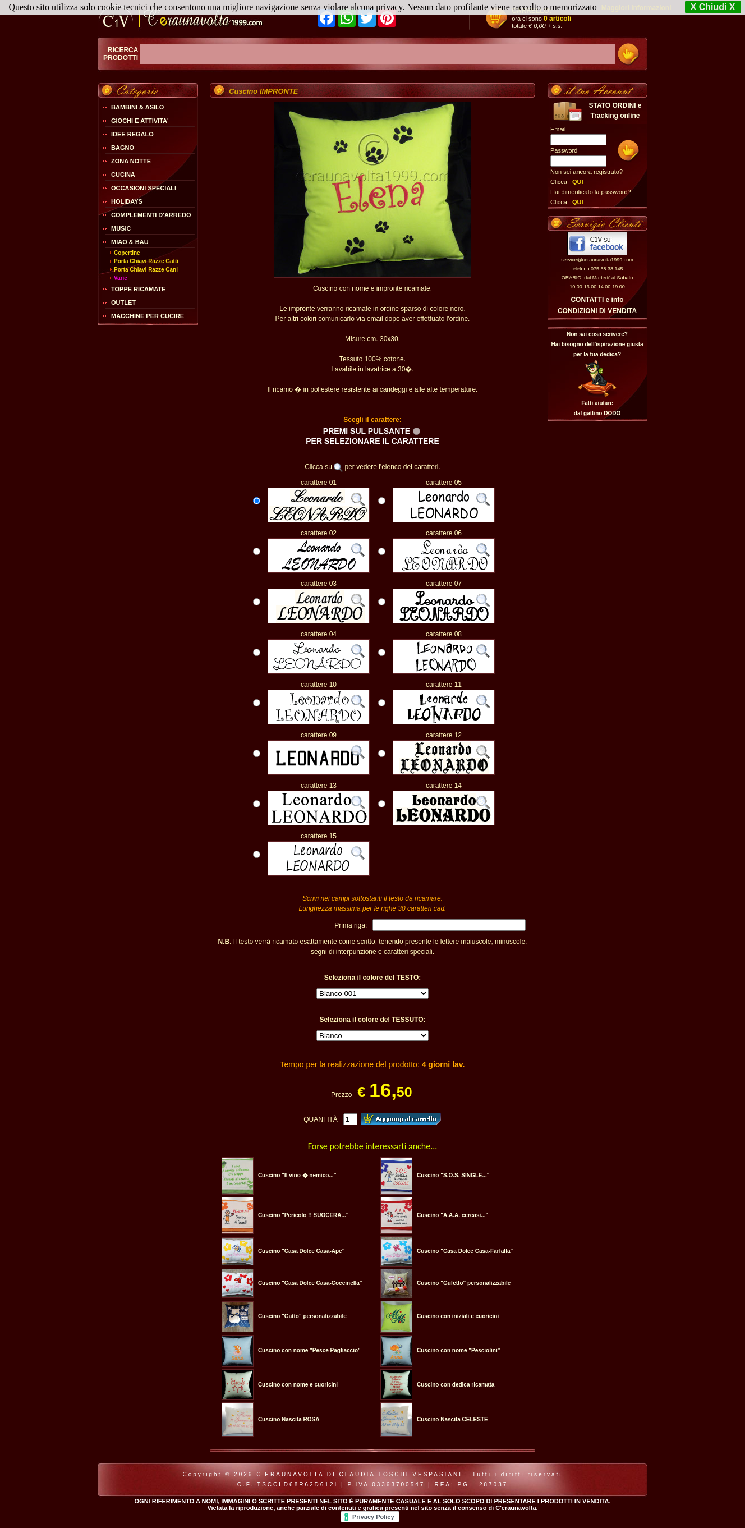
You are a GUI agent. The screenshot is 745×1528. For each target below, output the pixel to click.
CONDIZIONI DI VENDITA (597, 311)
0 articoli (557, 18)
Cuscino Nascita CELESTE (452, 1419)
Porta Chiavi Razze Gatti (146, 261)
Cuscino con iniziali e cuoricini (458, 1316)
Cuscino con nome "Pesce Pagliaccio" (309, 1350)
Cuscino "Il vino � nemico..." (297, 1175)
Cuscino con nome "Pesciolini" (458, 1350)
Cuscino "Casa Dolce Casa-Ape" (301, 1251)
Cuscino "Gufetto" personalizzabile (464, 1283)
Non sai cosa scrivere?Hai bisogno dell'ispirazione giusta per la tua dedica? (597, 344)
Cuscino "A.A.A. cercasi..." (452, 1215)
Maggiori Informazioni (636, 8)
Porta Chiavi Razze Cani (146, 270)
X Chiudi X (713, 7)
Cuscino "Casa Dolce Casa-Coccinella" (310, 1283)
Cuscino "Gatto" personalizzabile (302, 1316)
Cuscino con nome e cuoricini (298, 1385)
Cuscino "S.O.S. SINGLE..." (453, 1175)
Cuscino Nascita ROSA (288, 1419)
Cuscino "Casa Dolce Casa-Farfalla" (465, 1251)
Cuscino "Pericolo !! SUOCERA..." (303, 1215)
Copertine (127, 253)
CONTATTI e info (597, 300)
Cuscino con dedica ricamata (455, 1385)
